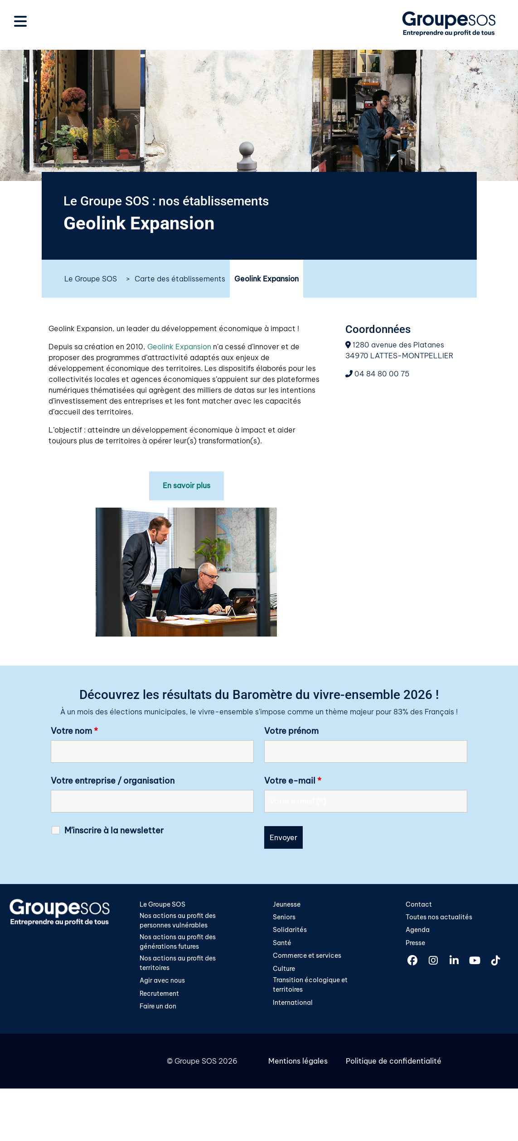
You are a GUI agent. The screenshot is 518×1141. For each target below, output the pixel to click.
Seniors (284, 917)
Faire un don (158, 1007)
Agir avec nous (162, 981)
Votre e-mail (292, 780)
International (293, 1003)
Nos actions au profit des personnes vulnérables (178, 921)
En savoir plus (186, 485)
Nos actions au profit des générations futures (178, 942)
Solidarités (290, 930)
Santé (282, 943)
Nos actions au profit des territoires (178, 963)
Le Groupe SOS (90, 278)
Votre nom (74, 730)
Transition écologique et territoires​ (310, 985)
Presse (415, 943)
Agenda (418, 930)
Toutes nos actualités (439, 917)
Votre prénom (291, 730)
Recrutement (159, 994)
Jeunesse (286, 904)
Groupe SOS (195, 1061)
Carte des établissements (180, 278)
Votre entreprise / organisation (112, 780)
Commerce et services (307, 956)
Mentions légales (298, 1061)
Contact (419, 904)
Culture (284, 969)
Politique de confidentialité (393, 1061)
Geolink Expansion (179, 346)
